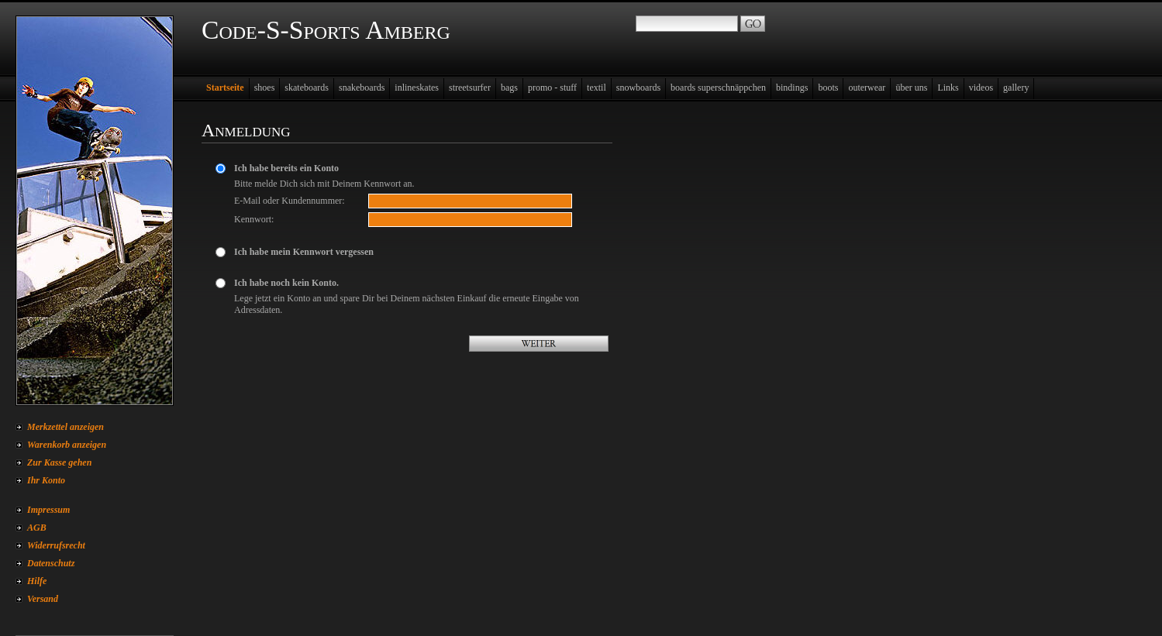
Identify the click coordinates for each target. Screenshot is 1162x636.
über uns (911, 87)
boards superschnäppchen (718, 87)
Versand (42, 598)
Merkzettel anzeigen (65, 426)
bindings (792, 87)
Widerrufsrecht (56, 545)
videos (981, 87)
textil (596, 87)
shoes (264, 87)
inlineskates (417, 87)
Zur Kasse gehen (59, 462)
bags (509, 87)
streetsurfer (470, 87)
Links (947, 87)
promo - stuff (552, 87)
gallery (1016, 87)
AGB (37, 527)
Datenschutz (50, 563)
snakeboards (361, 87)
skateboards (306, 87)
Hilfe (37, 581)
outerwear (866, 87)
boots (828, 87)
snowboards (638, 87)
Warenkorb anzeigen (66, 444)
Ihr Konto (46, 480)
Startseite (225, 87)
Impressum (48, 509)
